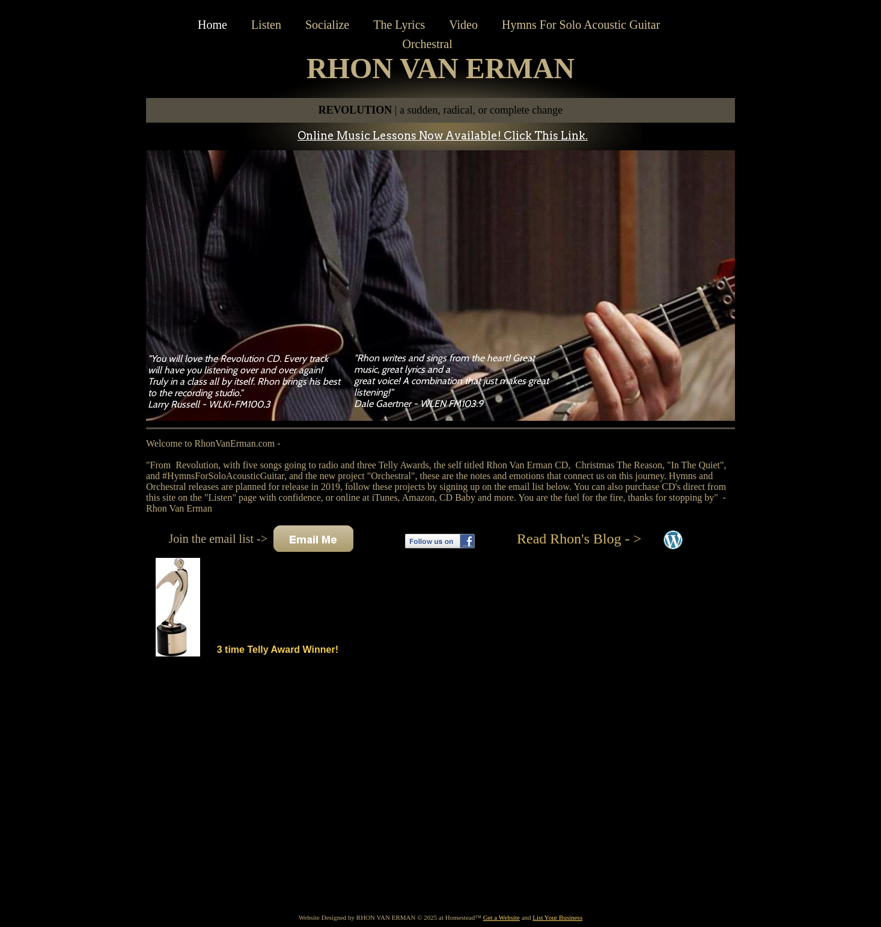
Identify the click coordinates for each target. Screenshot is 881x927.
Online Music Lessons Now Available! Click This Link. (442, 135)
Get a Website (501, 917)
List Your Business (557, 917)
